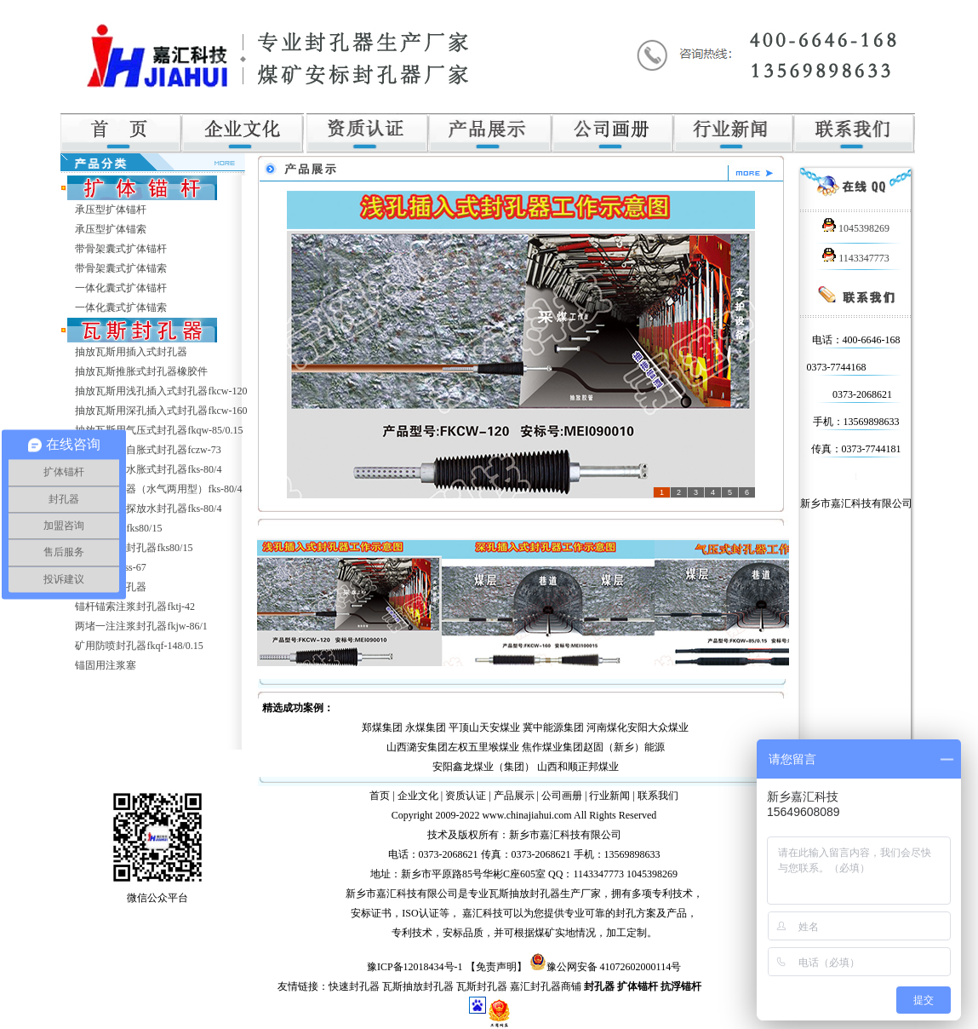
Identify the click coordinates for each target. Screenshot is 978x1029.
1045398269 (855, 228)
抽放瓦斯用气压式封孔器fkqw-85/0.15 (159, 430)
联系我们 (658, 796)
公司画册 (561, 796)
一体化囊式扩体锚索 (121, 307)
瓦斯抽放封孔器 (418, 986)
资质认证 (465, 796)
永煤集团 (425, 727)
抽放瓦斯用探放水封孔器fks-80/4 (148, 508)
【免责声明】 (496, 967)
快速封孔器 (354, 986)
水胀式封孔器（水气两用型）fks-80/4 (158, 489)
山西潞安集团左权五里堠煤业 (452, 747)
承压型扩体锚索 (110, 229)
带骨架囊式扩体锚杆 (121, 249)
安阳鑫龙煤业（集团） (483, 767)
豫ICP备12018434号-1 (415, 967)
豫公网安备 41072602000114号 (614, 967)
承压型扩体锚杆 (110, 210)
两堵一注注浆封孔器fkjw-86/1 (141, 626)
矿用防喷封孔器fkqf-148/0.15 (139, 646)
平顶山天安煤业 (484, 727)
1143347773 (855, 258)
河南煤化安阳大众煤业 (637, 727)
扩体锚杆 (637, 986)
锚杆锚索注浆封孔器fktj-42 (135, 606)
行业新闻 (609, 796)
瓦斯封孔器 (481, 986)
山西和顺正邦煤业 (578, 767)
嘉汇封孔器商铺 (545, 986)
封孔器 (599, 986)
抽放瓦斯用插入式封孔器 (131, 352)
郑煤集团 (382, 727)
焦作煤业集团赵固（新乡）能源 (593, 747)
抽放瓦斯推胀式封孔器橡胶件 (141, 371)
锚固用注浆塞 (105, 665)
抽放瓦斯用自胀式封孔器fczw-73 (147, 450)
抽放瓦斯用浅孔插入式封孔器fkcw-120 (161, 391)
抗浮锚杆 (681, 986)
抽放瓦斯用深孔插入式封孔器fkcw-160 (161, 411)
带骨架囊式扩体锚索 (121, 268)
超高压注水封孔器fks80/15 (133, 548)
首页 (379, 796)
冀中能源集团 (553, 727)
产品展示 (514, 796)
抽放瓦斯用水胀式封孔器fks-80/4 (148, 469)
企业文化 (417, 796)
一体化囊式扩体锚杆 (121, 288)
